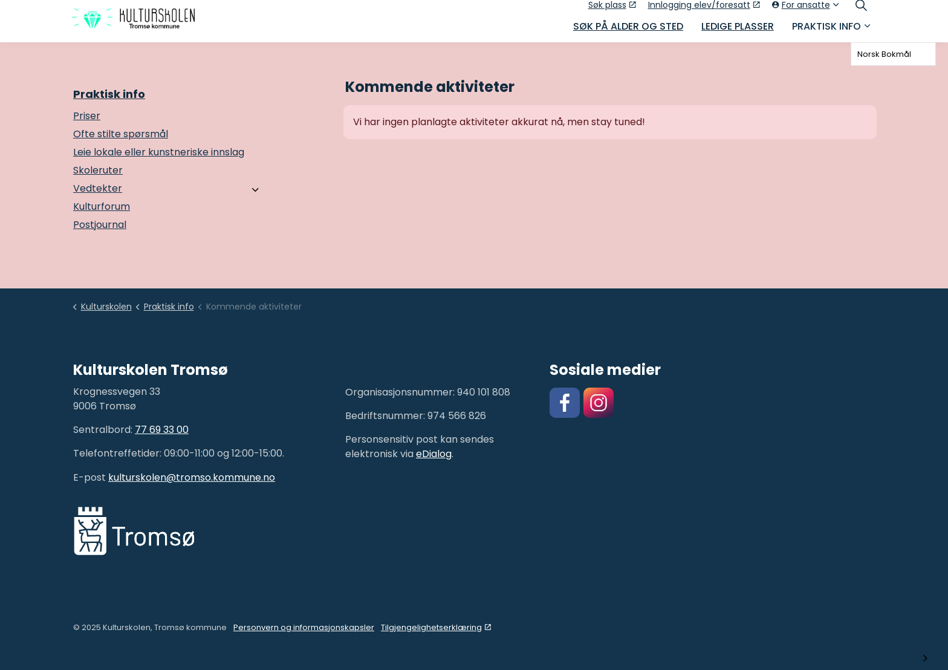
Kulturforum (101, 206)
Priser (86, 116)
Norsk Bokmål (884, 54)
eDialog (434, 454)
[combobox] (893, 54)
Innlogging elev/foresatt (704, 10)
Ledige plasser (737, 32)
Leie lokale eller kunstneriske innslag (158, 152)
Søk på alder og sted (628, 32)
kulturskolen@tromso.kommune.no (191, 477)
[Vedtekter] (255, 190)
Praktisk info (826, 32)
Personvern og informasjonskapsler (303, 627)
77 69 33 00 (162, 430)
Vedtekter (97, 188)
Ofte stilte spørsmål (120, 134)
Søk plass (612, 10)
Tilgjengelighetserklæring (436, 627)
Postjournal (99, 225)
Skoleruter (98, 170)
